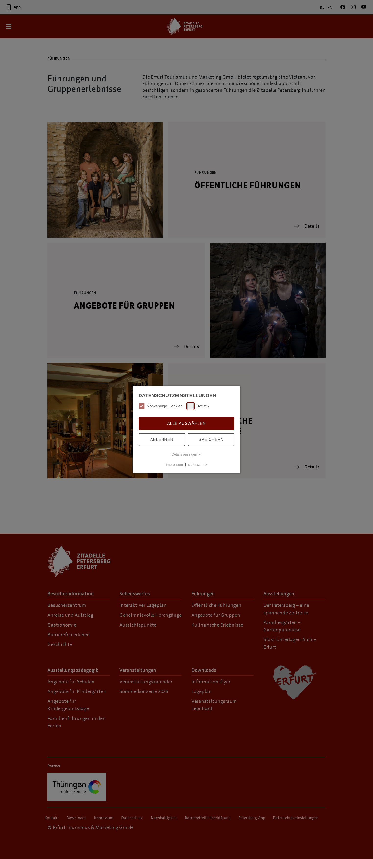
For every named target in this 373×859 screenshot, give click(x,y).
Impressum (174, 464)
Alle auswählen (186, 423)
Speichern (211, 439)
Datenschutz (197, 464)
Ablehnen (161, 439)
